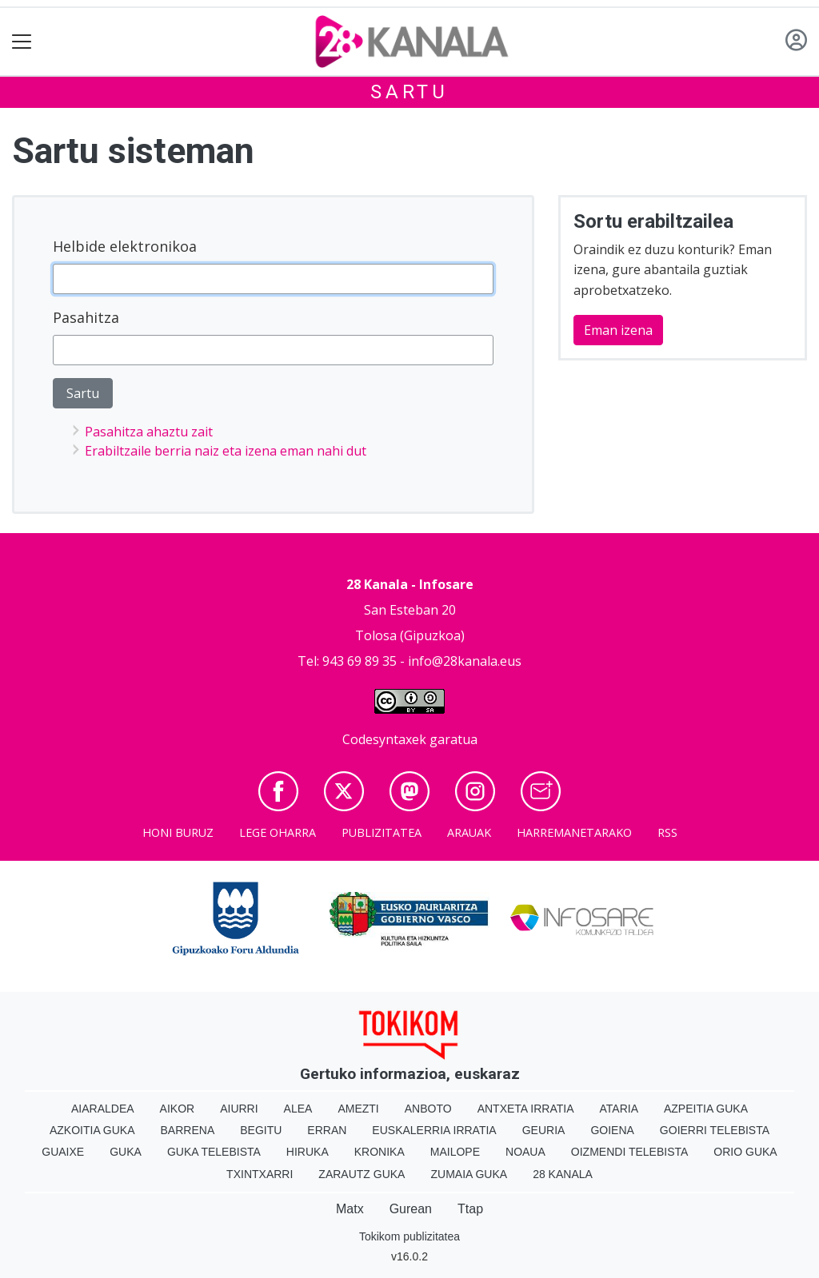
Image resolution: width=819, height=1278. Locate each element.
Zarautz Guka (361, 1174)
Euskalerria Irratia (434, 1130)
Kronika (379, 1151)
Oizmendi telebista (630, 1151)
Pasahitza (86, 317)
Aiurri (239, 1108)
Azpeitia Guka (706, 1108)
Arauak (469, 832)
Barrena (188, 1130)
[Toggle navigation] (22, 42)
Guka (126, 1151)
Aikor (177, 1108)
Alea (298, 1108)
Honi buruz (178, 832)
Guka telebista (214, 1151)
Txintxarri (259, 1174)
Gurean (411, 1209)
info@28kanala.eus (464, 661)
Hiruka (307, 1151)
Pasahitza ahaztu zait (149, 431)
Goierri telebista (714, 1130)
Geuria (543, 1130)
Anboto (428, 1108)
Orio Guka (745, 1151)
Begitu (261, 1130)
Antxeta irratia (525, 1108)
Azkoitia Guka (92, 1130)
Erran (326, 1130)
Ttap (470, 1209)
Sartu (409, 92)
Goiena (611, 1130)
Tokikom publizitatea (409, 1236)
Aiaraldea (102, 1108)
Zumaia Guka (468, 1174)
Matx (350, 1209)
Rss (667, 832)
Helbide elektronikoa (125, 246)
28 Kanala (563, 1174)
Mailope (455, 1151)
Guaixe (63, 1151)
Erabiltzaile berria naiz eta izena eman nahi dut (225, 451)
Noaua (525, 1151)
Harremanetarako (574, 832)
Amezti (358, 1108)
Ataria (618, 1108)
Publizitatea (381, 832)
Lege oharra (277, 832)
